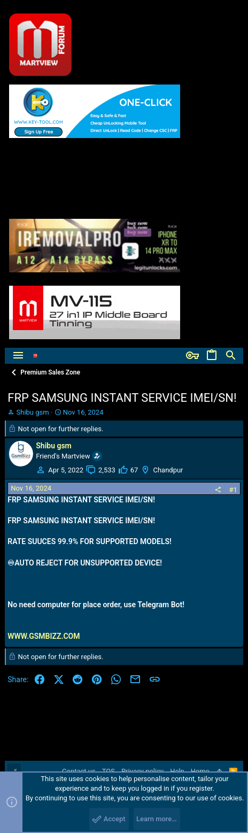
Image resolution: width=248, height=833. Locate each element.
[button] (18, 356)
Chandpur (168, 470)
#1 (233, 490)
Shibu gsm (33, 412)
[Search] (231, 355)
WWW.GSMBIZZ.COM (43, 636)
